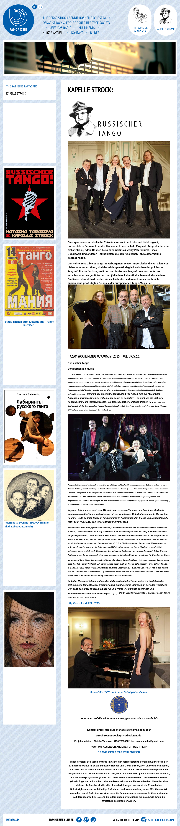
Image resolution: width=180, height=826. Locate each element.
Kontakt (77, 33)
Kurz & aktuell (53, 33)
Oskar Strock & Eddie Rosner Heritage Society (76, 23)
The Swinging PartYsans (21, 86)
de (34, 7)
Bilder (94, 33)
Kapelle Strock (16, 93)
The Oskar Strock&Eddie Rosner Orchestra (74, 18)
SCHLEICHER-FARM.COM (161, 820)
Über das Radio (60, 28)
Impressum (12, 820)
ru (40, 7)
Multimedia (87, 28)
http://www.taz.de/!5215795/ (84, 603)
